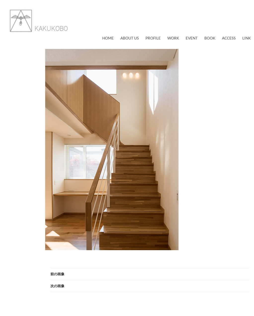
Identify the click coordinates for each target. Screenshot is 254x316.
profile (153, 38)
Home (108, 38)
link (246, 38)
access (229, 38)
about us (129, 38)
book (209, 38)
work (173, 38)
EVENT (192, 38)
